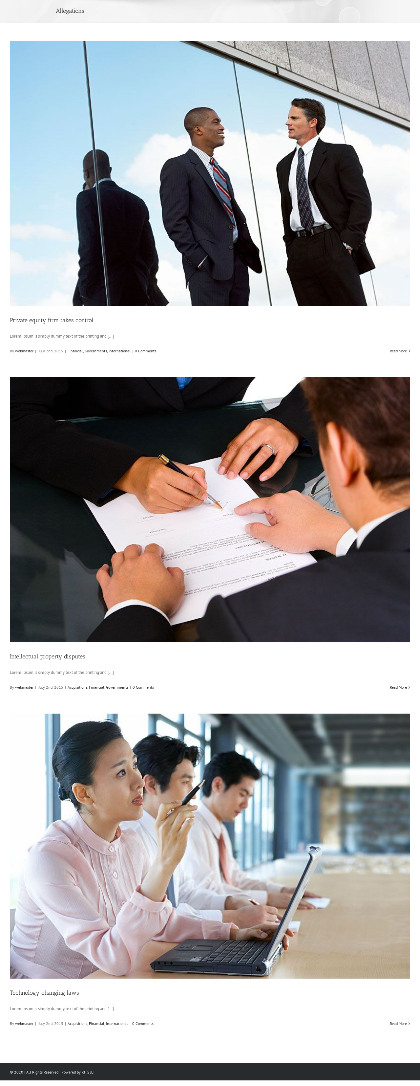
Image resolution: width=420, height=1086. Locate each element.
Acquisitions (77, 687)
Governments (96, 350)
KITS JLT (88, 1072)
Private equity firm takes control (52, 320)
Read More (398, 350)
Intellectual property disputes (47, 656)
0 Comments (145, 350)
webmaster (24, 350)
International (120, 350)
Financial (75, 350)
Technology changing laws (44, 992)
